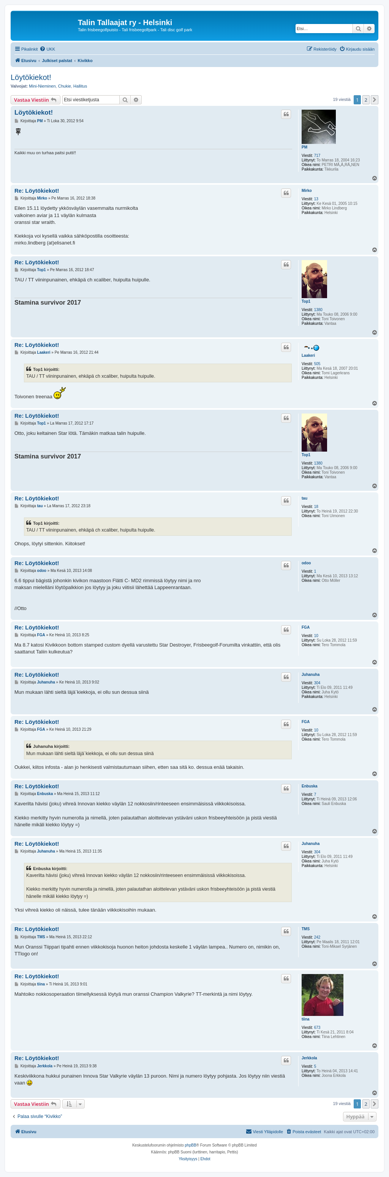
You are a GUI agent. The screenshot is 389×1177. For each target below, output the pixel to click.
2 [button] (366, 99)
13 (316, 199)
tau (304, 498)
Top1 (306, 301)
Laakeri (308, 355)
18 (316, 507)
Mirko (307, 190)
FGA (306, 627)
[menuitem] (47, 49)
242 (317, 937)
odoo (306, 563)
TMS (306, 929)
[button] (374, 99)
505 (317, 364)
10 (316, 636)
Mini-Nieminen (42, 86)
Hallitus (80, 86)
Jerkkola (309, 1058)
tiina (306, 1019)
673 (317, 1027)
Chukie (64, 86)
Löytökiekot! (31, 77)
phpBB (190, 1145)
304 (317, 683)
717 (317, 155)
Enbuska (310, 786)
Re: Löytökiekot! (36, 190)
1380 (318, 310)
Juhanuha (310, 674)
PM (304, 147)
